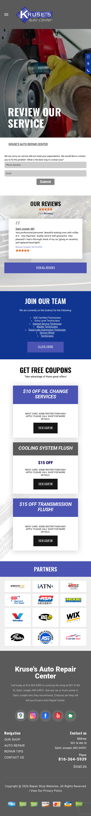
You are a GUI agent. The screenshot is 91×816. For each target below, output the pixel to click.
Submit (45, 182)
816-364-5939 (34, 685)
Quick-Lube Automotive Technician (47, 329)
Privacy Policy (52, 790)
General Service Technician (47, 323)
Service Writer (47, 332)
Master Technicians (47, 326)
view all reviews (45, 267)
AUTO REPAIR (14, 745)
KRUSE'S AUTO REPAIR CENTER (28, 144)
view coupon (45, 427)
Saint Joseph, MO (25, 228)
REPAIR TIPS (13, 751)
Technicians (47, 335)
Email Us (80, 766)
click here (45, 346)
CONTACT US (14, 757)
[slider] (45, 209)
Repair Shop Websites (43, 786)
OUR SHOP (12, 739)
